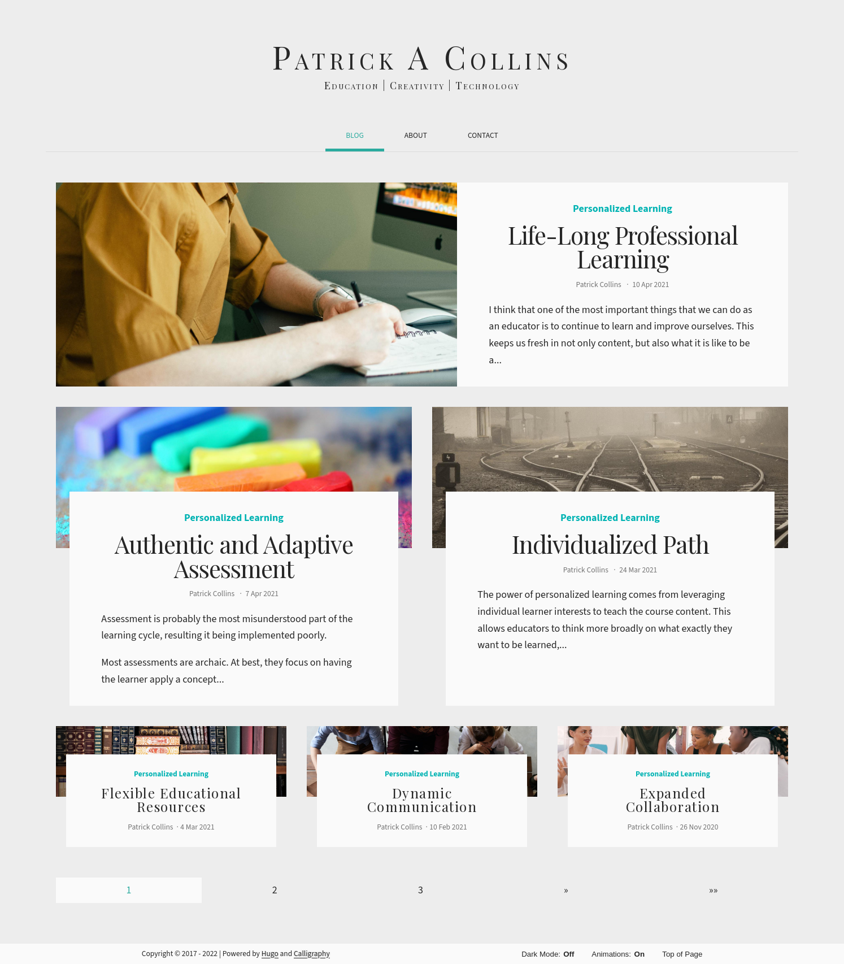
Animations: (618, 954)
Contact (483, 135)
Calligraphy (312, 953)
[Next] (565, 890)
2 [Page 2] (274, 890)
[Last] (713, 890)
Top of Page (682, 954)
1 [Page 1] (129, 890)
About (415, 135)
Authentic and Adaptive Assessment (234, 556)
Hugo (270, 953)
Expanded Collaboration (673, 799)
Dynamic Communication (422, 799)
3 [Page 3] (420, 890)
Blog (354, 135)
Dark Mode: (548, 954)
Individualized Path (610, 544)
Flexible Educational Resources (171, 799)
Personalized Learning (622, 209)
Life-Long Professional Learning (623, 247)
